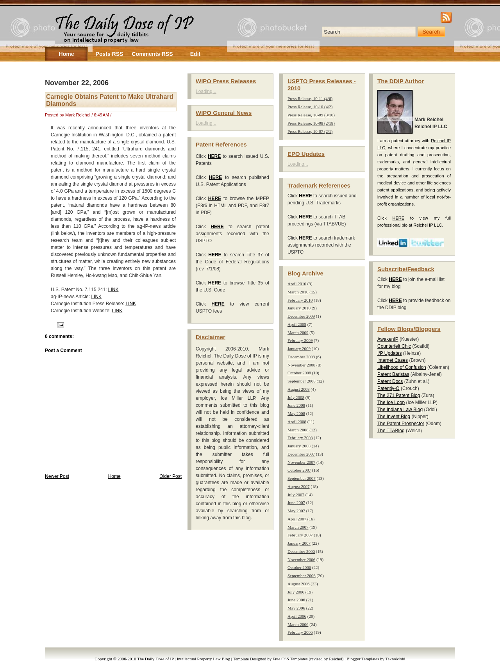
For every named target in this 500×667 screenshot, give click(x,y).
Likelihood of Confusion (401, 367)
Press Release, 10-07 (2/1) (310, 131)
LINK (113, 289)
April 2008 (297, 421)
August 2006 (299, 583)
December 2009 (301, 316)
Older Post (170, 476)
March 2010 (298, 292)
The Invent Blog (393, 416)
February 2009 (300, 340)
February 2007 (300, 535)
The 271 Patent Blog (398, 395)
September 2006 (302, 575)
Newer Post (57, 476)
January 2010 (299, 308)
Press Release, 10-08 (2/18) (311, 123)
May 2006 (296, 608)
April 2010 (297, 283)
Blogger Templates (362, 658)
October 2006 (299, 567)
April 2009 (297, 324)
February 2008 (300, 437)
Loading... (206, 91)
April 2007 (297, 519)
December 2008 (301, 356)
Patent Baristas (393, 374)
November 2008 (301, 365)
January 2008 (299, 445)
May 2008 (296, 413)
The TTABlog (391, 430)
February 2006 (300, 632)
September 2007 (302, 478)
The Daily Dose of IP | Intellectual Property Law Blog (183, 658)
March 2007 (298, 527)
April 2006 (297, 616)
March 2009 (298, 332)
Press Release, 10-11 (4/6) (310, 98)
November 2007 (301, 462)
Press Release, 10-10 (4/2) (310, 106)
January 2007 (299, 543)
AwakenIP (387, 339)
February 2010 (300, 300)
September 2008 (302, 381)
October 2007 (299, 470)
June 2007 (296, 502)
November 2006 (301, 559)
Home (114, 476)
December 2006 (301, 551)
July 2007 (296, 494)
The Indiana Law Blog (400, 409)
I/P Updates (389, 353)
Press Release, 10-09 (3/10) (311, 115)
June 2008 (296, 405)
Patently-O (388, 388)
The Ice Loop (391, 402)
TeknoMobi (395, 658)
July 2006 (296, 592)
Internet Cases (392, 360)
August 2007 (299, 486)
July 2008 (296, 397)
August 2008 (299, 389)
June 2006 (296, 599)
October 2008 (299, 372)
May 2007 (296, 510)
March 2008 (298, 429)
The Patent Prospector (400, 423)
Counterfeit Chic (394, 346)
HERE (399, 218)
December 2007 (301, 454)
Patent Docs (390, 381)
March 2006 (298, 624)
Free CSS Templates (290, 658)
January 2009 (299, 348)
